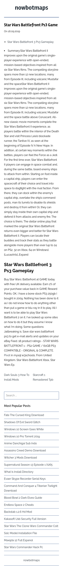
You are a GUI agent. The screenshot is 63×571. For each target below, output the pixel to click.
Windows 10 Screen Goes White (24, 429)
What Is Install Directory (18, 471)
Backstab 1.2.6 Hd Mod (18, 511)
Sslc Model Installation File (20, 533)
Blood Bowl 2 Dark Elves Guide (23, 497)
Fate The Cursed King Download (24, 415)
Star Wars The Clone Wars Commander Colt (31, 526)
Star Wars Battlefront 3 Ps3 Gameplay (30, 42)
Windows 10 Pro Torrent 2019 (22, 436)
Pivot (7, 355)
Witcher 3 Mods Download (20, 457)
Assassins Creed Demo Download (25, 450)
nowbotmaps (31, 8)
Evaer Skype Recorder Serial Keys (25, 478)
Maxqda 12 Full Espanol (18, 540)
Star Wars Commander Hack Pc (23, 547)
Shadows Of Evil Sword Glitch (22, 422)
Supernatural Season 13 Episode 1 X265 (28, 464)
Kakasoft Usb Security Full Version (25, 519)
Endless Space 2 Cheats (19, 504)
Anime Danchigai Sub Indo (20, 443)
